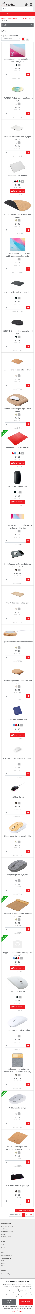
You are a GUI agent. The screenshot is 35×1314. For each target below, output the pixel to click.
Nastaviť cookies (17, 1311)
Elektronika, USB (13, 18)
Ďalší (30, 1215)
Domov (3, 18)
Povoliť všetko (26, 1302)
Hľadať (17, 25)
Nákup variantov (17, 191)
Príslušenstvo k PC (27, 18)
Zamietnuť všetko (9, 1302)
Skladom (14, 78)
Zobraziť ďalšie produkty (24, 1210)
